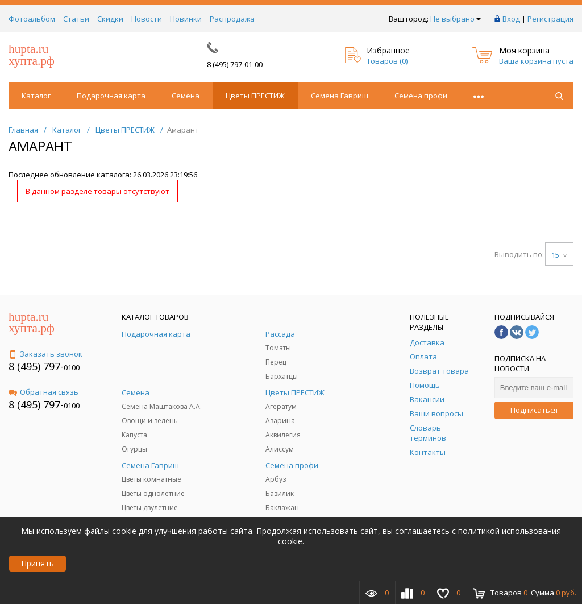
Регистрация (550, 19)
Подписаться (534, 410)
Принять (37, 563)
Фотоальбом (32, 19)
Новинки (186, 19)
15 (559, 255)
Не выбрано (455, 19)
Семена (185, 95)
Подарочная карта (111, 95)
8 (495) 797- (36, 366)
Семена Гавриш (339, 95)
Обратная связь (43, 392)
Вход (511, 19)
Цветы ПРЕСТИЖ (255, 95)
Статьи (76, 19)
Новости (146, 19)
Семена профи (420, 95)
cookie (124, 531)
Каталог (36, 95)
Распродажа (232, 19)
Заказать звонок (45, 354)
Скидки (110, 19)
